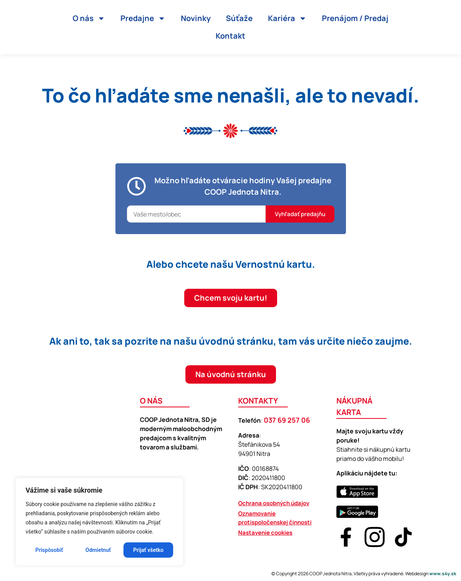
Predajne (143, 18)
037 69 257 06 (287, 420)
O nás (89, 18)
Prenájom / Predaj (355, 18)
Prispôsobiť (49, 550)
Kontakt (230, 36)
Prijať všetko (148, 550)
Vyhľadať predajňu (300, 214)
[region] (99, 522)
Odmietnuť (98, 550)
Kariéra (287, 18)
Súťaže (239, 18)
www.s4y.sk (442, 573)
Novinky (196, 18)
